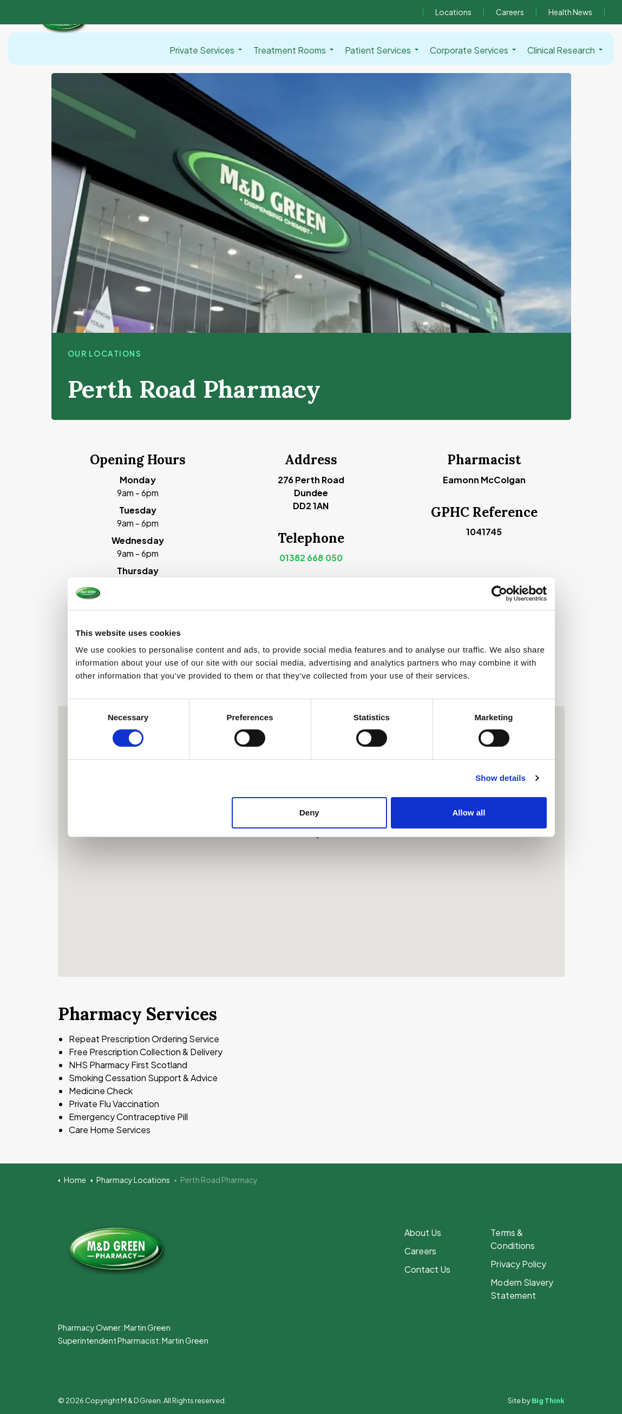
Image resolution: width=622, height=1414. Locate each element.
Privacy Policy (518, 1264)
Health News (570, 12)
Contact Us (427, 1269)
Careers (510, 12)
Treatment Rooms (289, 50)
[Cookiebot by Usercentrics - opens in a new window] (499, 593)
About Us (422, 1232)
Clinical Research (561, 50)
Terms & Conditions (512, 1239)
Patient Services (378, 50)
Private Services (201, 50)
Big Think (548, 1400)
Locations (453, 12)
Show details (500, 777)
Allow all (469, 812)
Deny (309, 812)
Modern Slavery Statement (521, 1289)
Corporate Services (469, 50)
